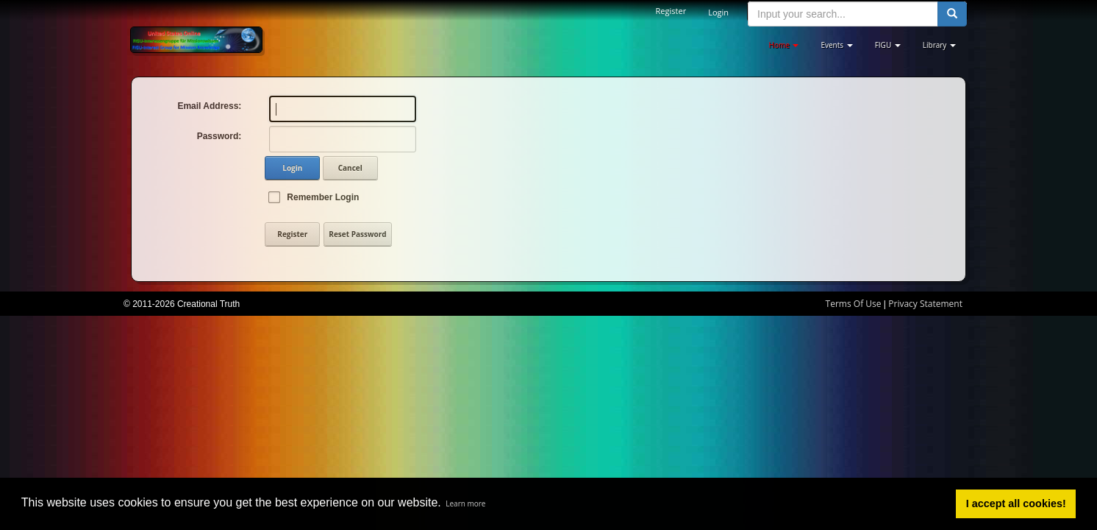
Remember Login (323, 197)
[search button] (952, 13)
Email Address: (209, 106)
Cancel (350, 168)
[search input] (843, 13)
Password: (219, 136)
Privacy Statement (925, 303)
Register (671, 10)
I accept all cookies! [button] (1016, 503)
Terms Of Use (854, 303)
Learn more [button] (465, 503)
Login (718, 12)
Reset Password (357, 234)
